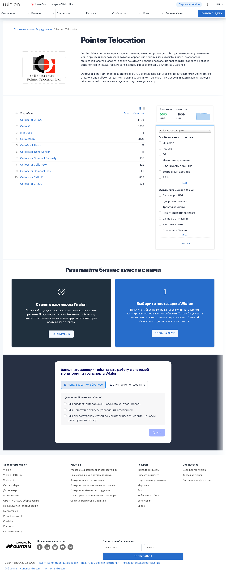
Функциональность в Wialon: (177, 190)
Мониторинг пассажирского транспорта (93, 495)
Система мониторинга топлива (88, 501)
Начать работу (61, 334)
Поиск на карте (165, 333)
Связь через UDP (173, 195)
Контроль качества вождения (87, 480)
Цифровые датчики (175, 201)
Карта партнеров (193, 475)
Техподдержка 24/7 (149, 470)
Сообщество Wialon (194, 470)
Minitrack (26, 133)
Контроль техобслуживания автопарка (92, 485)
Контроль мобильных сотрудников (90, 490)
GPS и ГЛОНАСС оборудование (21, 501)
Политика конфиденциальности (58, 563)
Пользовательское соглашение (140, 563)
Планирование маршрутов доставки (91, 475)
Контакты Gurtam (54, 568)
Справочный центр (148, 475)
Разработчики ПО (13, 516)
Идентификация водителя (179, 213)
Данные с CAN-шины (175, 219)
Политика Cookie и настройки (100, 563)
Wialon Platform (12, 475)
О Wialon (8, 521)
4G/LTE (167, 149)
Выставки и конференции (197, 480)
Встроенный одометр (176, 172)
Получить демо (211, 14)
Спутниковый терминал (177, 166)
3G (164, 154)
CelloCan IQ (27, 139)
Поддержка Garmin (175, 230)
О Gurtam (11, 568)
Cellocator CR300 (31, 120)
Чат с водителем (173, 224)
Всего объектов (134, 113)
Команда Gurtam (30, 568)
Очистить (185, 244)
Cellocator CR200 (31, 184)
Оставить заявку (12, 531)
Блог (140, 490)
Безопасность (11, 495)
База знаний (144, 501)
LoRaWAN (169, 143)
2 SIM (166, 177)
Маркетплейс (10, 511)
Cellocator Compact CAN (35, 171)
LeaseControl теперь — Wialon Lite (54, 4)
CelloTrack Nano (30, 145)
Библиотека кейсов (148, 495)
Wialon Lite (9, 480)
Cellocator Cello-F (31, 177)
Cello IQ (25, 126)
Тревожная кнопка (174, 207)
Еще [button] (185, 183)
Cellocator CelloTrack (33, 164)
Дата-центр (10, 490)
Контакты (8, 526)
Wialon (7, 470)
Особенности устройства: (176, 137)
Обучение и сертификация (152, 480)
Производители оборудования (33, 29)
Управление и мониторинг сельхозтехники (94, 470)
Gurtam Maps (11, 485)
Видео (141, 506)
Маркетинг (144, 485)
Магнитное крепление (176, 160)
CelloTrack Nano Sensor (35, 152)
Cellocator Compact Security (38, 158)
